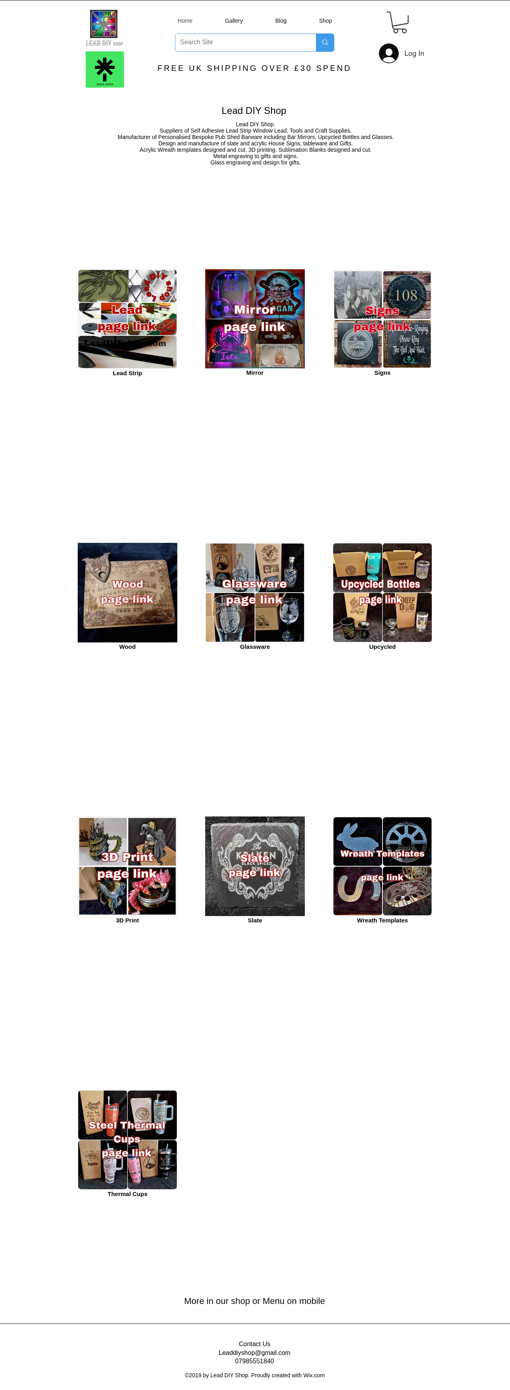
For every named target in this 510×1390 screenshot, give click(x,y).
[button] (400, 22)
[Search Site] (239, 42)
